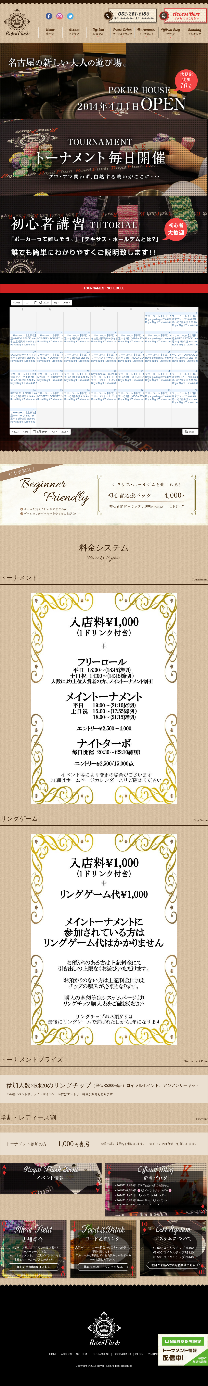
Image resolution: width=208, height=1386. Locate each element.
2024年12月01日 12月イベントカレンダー (142, 1195)
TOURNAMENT (100, 1354)
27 (115, 390)
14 (142, 352)
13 (115, 352)
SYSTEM (81, 1354)
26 (88, 390)
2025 (66, 302)
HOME (53, 1354)
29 (169, 390)
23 (196, 371)
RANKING (153, 1354)
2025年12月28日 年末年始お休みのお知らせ (143, 1185)
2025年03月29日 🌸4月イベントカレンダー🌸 (144, 1190)
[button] (190, 432)
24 (34, 390)
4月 (56, 302)
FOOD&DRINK (122, 1354)
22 (169, 371)
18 (61, 371)
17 (34, 371)
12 (88, 352)
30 (196, 390)
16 (196, 352)
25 (61, 390)
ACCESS (66, 1354)
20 (115, 371)
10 (34, 352)
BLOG (139, 1354)
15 (169, 352)
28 (142, 390)
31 (34, 409)
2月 (27, 302)
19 (88, 371)
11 (61, 352)
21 (142, 371)
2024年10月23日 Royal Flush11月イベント (142, 1200)
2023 (17, 302)
